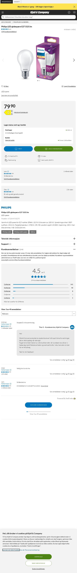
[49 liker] (5, 86)
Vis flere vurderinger (38, 405)
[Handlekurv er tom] (74, 12)
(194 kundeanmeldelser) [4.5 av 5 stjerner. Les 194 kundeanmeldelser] (9, 32)
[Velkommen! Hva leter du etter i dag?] (40, 17)
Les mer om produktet (9, 95)
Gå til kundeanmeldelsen (11, 179)
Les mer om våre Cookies (11, 550)
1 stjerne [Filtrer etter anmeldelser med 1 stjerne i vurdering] (7, 298)
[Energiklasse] (8, 112)
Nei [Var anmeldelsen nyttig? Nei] (71, 360)
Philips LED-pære (20, 232)
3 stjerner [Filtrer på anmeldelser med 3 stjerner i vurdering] (7, 291)
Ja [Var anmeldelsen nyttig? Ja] (66, 360)
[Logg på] (69, 12)
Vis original (44, 386)
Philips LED (7, 232)
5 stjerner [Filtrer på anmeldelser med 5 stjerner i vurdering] (7, 284)
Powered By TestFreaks (66, 398)
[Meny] (2, 12)
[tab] (6, 1)
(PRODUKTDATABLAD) (21, 112)
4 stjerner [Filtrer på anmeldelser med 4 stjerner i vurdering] (7, 288)
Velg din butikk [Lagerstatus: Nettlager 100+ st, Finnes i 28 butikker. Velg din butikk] (9, 140)
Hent (18, 149)
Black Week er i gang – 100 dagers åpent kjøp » (36, 7)
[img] (74, 60)
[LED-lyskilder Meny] (12, 22)
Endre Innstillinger (38, 569)
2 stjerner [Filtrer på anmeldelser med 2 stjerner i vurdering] (7, 294)
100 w (33, 232)
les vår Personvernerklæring (29, 550)
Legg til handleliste (68, 86)
